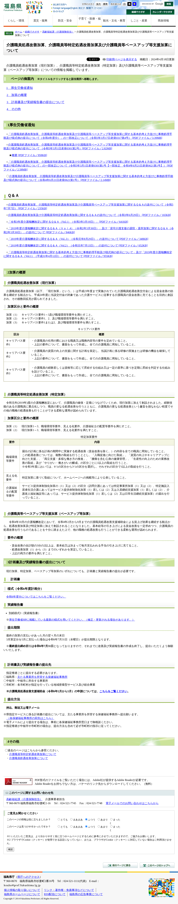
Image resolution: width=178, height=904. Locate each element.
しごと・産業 (139, 20)
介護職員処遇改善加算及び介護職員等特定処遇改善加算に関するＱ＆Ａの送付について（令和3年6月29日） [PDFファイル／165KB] (89, 215)
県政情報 (163, 20)
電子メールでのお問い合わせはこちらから (132, 803)
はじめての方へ (77, 4)
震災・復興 (40, 20)
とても (64, 819)
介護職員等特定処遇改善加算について (32, 754)
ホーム (18, 31)
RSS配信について (55, 894)
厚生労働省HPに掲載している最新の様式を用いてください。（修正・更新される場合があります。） (72, 619)
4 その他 (14, 109)
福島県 (13, 7)
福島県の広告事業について (86, 894)
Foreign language (77, 8)
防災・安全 (65, 20)
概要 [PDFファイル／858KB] (29, 155)
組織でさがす (138, 12)
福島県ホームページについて (22, 894)
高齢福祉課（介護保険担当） (58, 31)
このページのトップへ (157, 865)
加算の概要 (17, 272)
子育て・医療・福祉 (89, 20)
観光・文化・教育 (114, 20)
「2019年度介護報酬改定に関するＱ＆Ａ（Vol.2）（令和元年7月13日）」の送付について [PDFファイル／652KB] (78, 245)
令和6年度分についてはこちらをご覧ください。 (36, 596)
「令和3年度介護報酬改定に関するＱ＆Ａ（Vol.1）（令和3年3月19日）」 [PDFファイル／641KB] (68, 221)
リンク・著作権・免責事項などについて (69, 890)
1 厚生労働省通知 (19, 88)
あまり (104, 819)
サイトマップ (77, 11)
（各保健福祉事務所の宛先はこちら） (30, 718)
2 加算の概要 (17, 95)
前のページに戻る (120, 865)
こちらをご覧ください (113, 691)
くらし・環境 (15, 20)
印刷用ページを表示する (121, 59)
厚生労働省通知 (22, 125)
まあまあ (78, 819)
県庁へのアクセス (28, 876)
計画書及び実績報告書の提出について (37, 562)
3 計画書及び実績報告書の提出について (35, 102)
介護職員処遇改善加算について (28, 758)
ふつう (91, 819)
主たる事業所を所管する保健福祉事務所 (42, 676)
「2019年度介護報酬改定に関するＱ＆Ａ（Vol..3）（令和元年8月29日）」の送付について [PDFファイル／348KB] (78, 238)
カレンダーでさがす (163, 12)
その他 (14, 741)
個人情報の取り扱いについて (22, 890)
